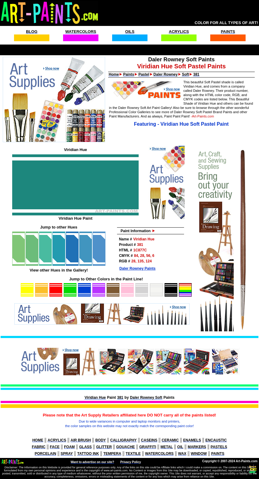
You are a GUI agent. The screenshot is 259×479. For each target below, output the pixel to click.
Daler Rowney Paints (137, 268)
